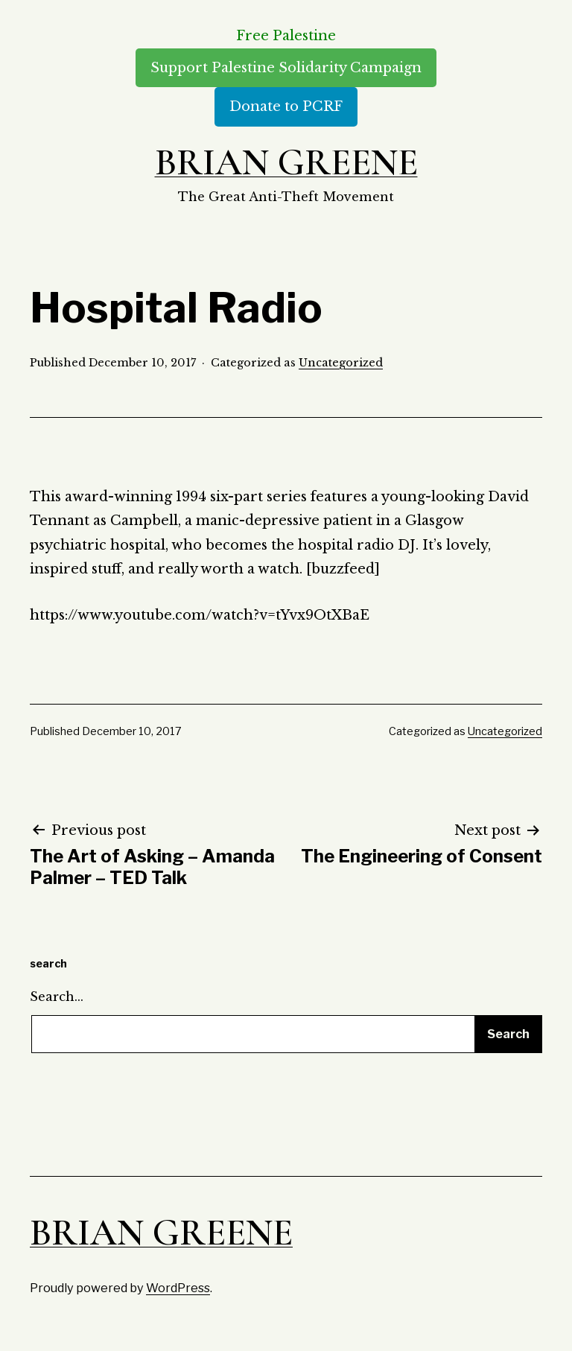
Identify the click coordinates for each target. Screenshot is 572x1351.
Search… (56, 996)
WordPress (178, 1287)
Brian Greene (286, 162)
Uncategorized (341, 362)
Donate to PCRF (286, 106)
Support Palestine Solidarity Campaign (286, 68)
